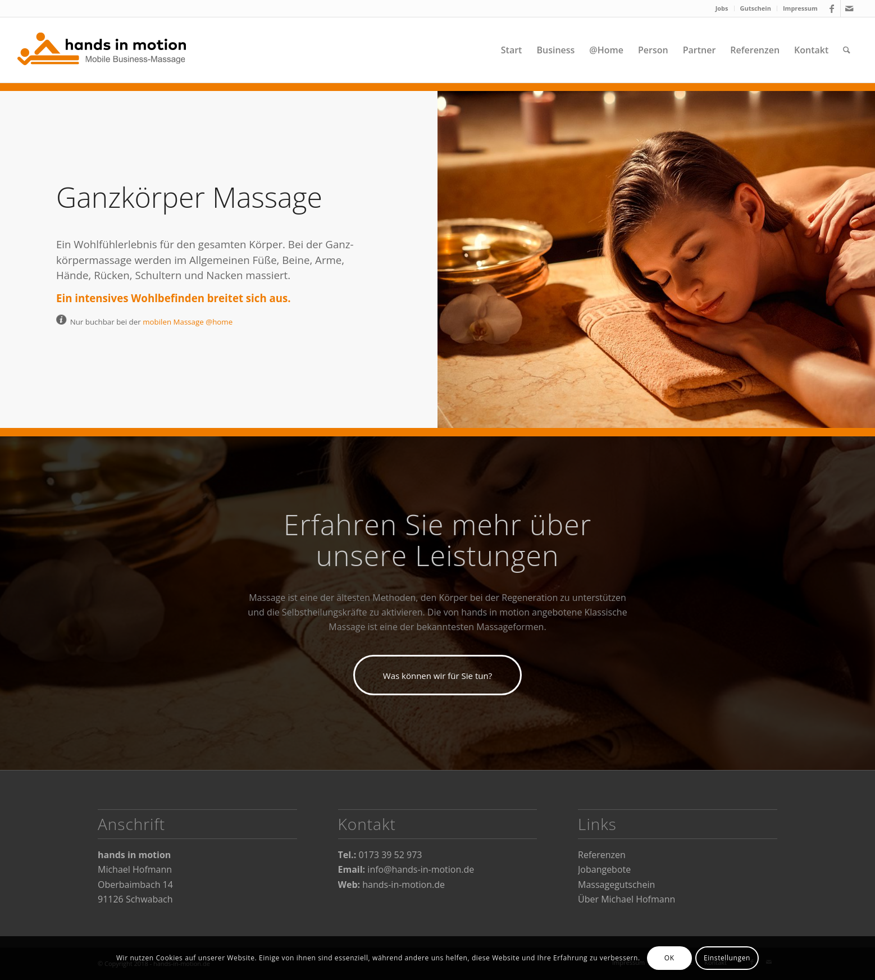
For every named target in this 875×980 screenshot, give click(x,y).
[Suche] (847, 50)
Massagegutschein (616, 884)
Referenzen (602, 855)
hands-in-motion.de (403, 884)
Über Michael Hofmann (626, 899)
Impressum (800, 8)
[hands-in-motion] (101, 50)
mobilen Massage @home (188, 322)
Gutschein (755, 8)
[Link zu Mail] (849, 8)
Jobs (722, 8)
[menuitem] (722, 8)
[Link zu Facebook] (832, 8)
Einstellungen (727, 958)
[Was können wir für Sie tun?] (437, 675)
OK (669, 958)
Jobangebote (604, 869)
